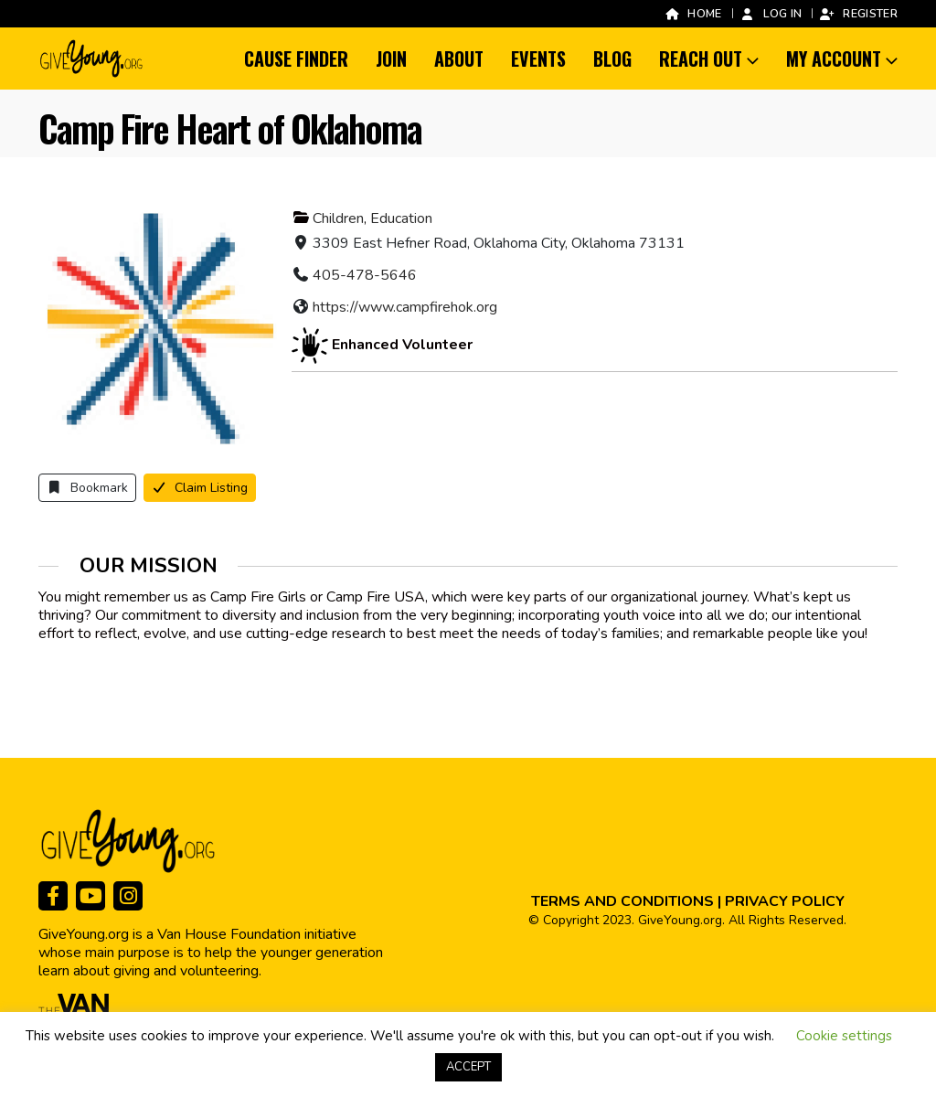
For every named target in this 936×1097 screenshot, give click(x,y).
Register (858, 13)
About (459, 58)
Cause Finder (296, 58)
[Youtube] (90, 896)
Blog (612, 58)
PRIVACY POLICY (785, 901)
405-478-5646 (365, 275)
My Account (833, 58)
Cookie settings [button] (844, 1036)
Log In (771, 13)
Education (401, 218)
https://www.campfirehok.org (405, 307)
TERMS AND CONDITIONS (622, 901)
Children (338, 218)
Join (391, 58)
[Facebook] (53, 896)
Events (538, 58)
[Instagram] (128, 896)
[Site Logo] (92, 58)
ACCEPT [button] (468, 1067)
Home (692, 13)
